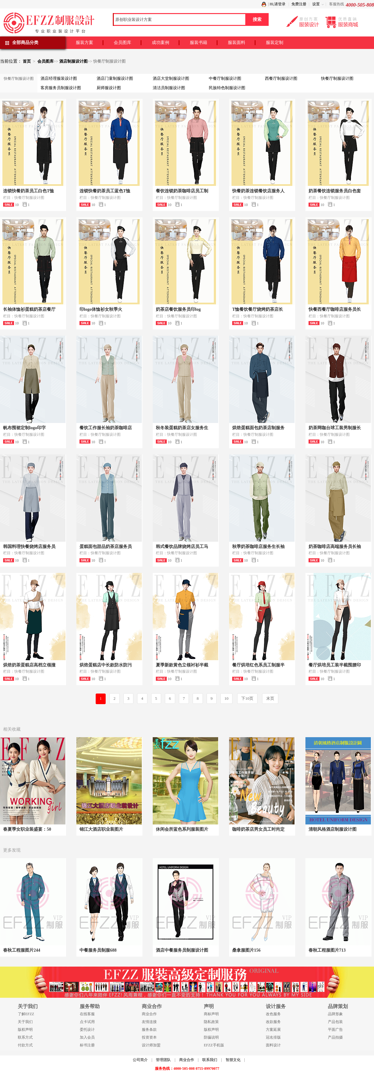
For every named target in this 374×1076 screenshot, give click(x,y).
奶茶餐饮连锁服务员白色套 (335, 191)
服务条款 (149, 1029)
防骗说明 (211, 1037)
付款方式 (25, 1045)
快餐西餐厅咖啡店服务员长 (335, 309)
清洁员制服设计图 (169, 87)
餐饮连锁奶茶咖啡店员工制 (182, 191)
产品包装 (335, 1022)
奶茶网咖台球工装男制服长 (335, 427)
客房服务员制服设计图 (61, 87)
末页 (270, 698)
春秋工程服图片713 (327, 950)
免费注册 (298, 4)
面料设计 (273, 1045)
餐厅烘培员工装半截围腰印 (335, 665)
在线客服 (87, 1014)
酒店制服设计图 (73, 61)
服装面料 (236, 42)
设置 (316, 4)
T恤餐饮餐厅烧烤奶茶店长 (257, 309)
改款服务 (273, 1022)
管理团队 (163, 1060)
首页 (27, 61)
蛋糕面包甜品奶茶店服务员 (105, 546)
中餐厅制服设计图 (225, 78)
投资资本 (149, 1037)
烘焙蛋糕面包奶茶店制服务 (258, 427)
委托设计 (87, 1029)
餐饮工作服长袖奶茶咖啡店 (105, 427)
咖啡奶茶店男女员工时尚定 (258, 829)
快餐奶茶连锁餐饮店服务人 (258, 191)
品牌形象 (335, 1014)
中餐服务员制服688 (98, 950)
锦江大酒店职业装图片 (101, 829)
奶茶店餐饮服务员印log (178, 309)
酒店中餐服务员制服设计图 (182, 950)
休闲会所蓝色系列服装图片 (182, 829)
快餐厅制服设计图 (337, 78)
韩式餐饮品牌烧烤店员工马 (182, 546)
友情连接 (149, 1022)
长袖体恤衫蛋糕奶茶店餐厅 (29, 309)
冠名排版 (273, 1037)
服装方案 (84, 42)
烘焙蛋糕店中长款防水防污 (105, 665)
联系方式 (25, 1037)
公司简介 (140, 1060)
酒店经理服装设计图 (59, 78)
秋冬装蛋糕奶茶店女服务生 (182, 427)
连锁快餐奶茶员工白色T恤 (28, 191)
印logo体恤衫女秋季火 (100, 309)
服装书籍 (198, 42)
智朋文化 (233, 1060)
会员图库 (122, 42)
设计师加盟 (151, 1045)
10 (226, 698)
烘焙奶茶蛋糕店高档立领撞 (29, 665)
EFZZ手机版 (214, 1045)
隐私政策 (211, 1022)
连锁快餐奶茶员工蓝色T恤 (104, 191)
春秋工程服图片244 (21, 950)
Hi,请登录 (277, 4)
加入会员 (87, 1037)
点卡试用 (87, 1022)
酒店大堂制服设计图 (171, 78)
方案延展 (273, 1029)
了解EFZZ (26, 1014)
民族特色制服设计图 (227, 87)
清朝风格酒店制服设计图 (333, 829)
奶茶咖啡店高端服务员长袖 (335, 546)
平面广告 (335, 1029)
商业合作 (149, 1014)
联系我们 (209, 1060)
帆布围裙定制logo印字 (24, 427)
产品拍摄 (335, 1037)
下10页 (247, 698)
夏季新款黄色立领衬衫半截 (182, 665)
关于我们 (25, 1022)
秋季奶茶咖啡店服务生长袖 (258, 546)
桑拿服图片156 (246, 950)
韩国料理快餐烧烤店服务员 (29, 546)
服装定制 (274, 42)
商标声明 (211, 1014)
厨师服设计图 (109, 87)
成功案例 (160, 42)
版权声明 (25, 1029)
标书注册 (87, 1045)
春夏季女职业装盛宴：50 (27, 829)
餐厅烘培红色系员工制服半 (258, 665)
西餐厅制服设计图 (281, 78)
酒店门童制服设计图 (115, 78)
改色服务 (273, 1014)
